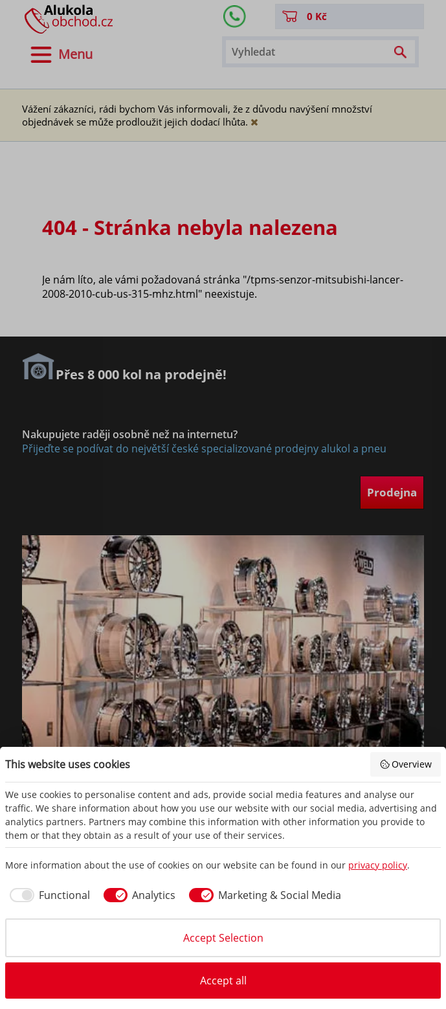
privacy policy (377, 865)
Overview (405, 764)
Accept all (223, 980)
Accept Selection (223, 938)
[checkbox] (47, 895)
